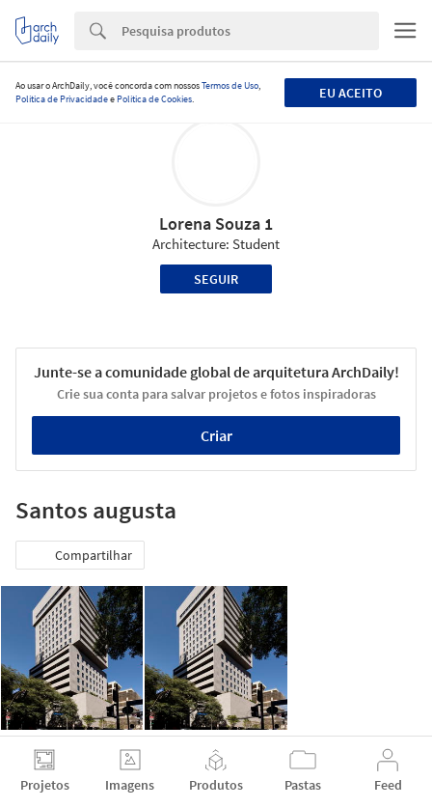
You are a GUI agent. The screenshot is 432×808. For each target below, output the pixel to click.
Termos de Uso (230, 85)
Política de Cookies (154, 99)
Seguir (216, 279)
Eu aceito (350, 92)
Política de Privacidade (61, 99)
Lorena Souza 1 (216, 223)
